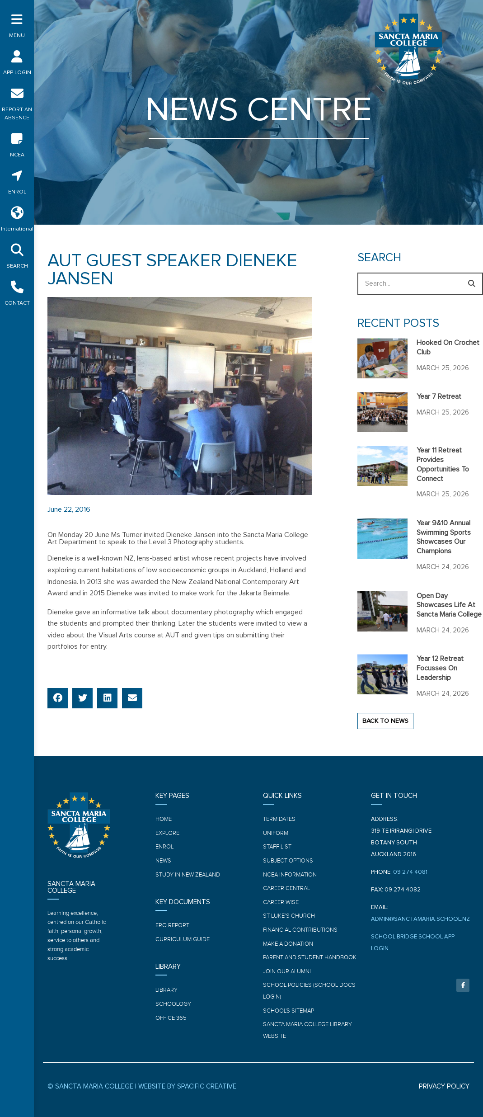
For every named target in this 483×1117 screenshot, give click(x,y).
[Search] (472, 283)
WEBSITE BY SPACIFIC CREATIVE (187, 1086)
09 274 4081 (410, 872)
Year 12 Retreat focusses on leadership (440, 668)
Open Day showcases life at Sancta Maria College (449, 605)
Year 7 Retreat (439, 396)
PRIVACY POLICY (444, 1086)
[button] (57, 698)
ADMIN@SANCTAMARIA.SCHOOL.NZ (420, 919)
